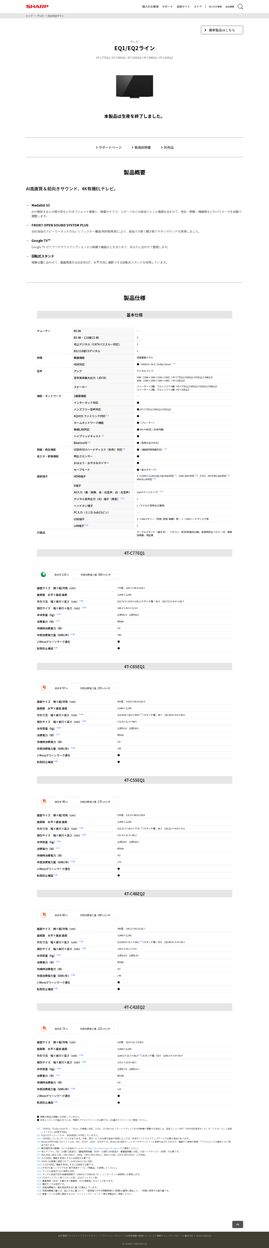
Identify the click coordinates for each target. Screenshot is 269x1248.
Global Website (203, 1235)
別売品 (169, 147)
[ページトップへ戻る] (237, 1224)
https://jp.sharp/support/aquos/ (103, 1148)
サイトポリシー (92, 1235)
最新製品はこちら (219, 30)
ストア (198, 6)
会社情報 (229, 6)
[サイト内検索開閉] (240, 6)
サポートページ (110, 147)
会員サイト (183, 6)
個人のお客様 (150, 6)
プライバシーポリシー (113, 1235)
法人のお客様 (215, 6)
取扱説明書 (143, 147)
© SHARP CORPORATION (134, 1243)
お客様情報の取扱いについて (140, 1235)
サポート (167, 6)
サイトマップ (75, 1235)
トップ (29, 15)
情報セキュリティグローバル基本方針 (175, 1235)
